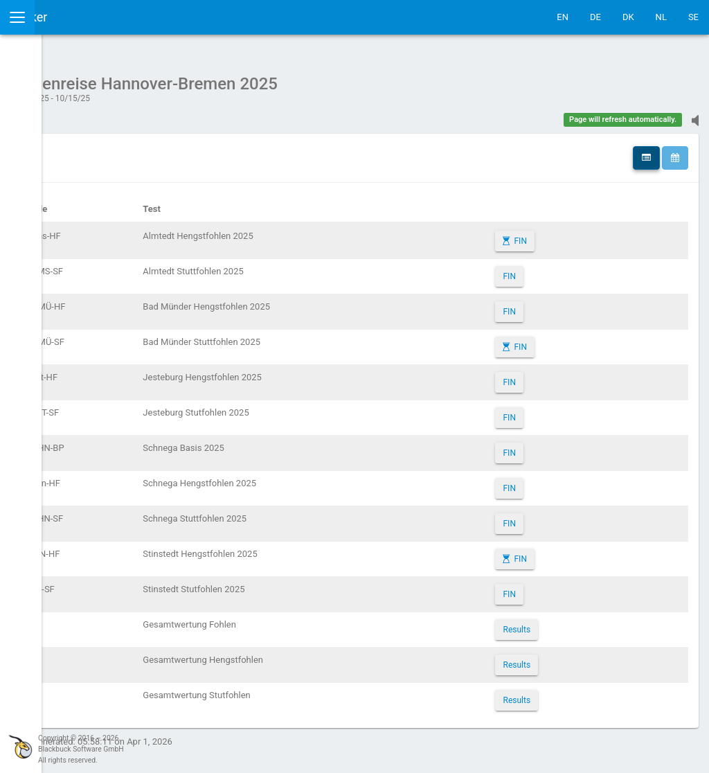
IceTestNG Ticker (76, 17)
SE (693, 17)
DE (595, 17)
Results (569, 623)
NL (661, 17)
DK (628, 17)
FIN (572, 234)
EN (562, 17)
